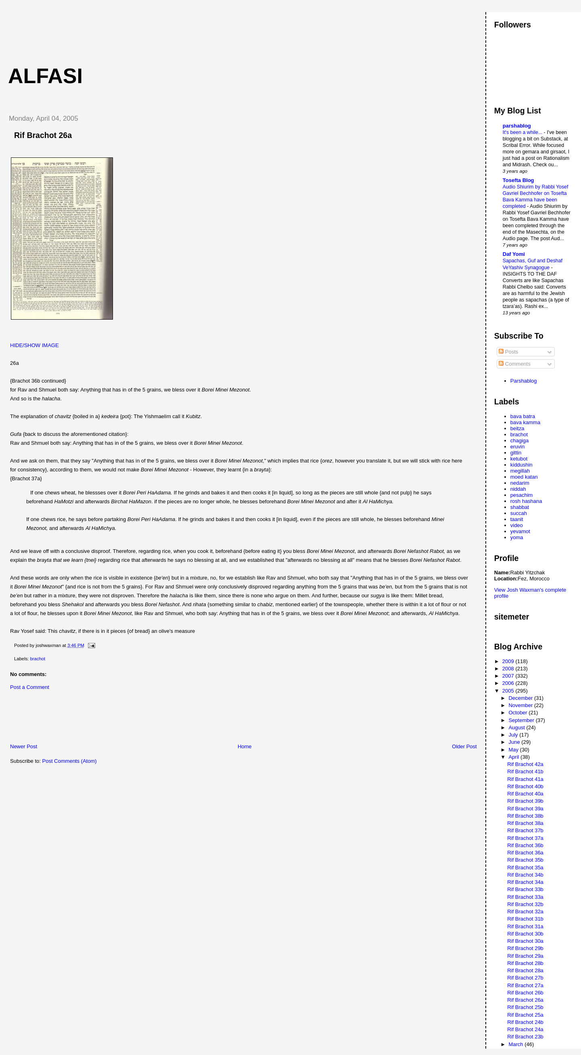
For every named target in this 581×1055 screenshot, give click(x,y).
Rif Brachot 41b (525, 771)
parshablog (517, 126)
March (516, 1044)
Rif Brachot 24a (525, 1029)
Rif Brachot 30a (525, 941)
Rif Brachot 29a (525, 956)
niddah (518, 489)
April (514, 757)
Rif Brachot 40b (525, 786)
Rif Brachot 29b (525, 948)
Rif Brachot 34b (525, 875)
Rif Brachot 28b (525, 963)
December (521, 698)
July (513, 735)
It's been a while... (523, 132)
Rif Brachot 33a (525, 897)
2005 (509, 691)
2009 (509, 661)
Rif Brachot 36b (525, 845)
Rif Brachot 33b (525, 889)
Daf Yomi (514, 254)
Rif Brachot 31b (525, 919)
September (521, 720)
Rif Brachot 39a (525, 809)
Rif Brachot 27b (525, 978)
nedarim (519, 483)
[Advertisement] (149, 30)
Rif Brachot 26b (525, 993)
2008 (509, 669)
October (518, 713)
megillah (520, 471)
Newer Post (23, 746)
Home (245, 746)
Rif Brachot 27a (525, 985)
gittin (515, 453)
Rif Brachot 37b (525, 830)
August (517, 727)
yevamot (520, 531)
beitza (517, 428)
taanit (516, 519)
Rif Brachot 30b (525, 934)
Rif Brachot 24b (525, 1022)
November (521, 705)
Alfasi (45, 76)
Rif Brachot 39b (525, 801)
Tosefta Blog (518, 180)
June (514, 742)
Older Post (464, 746)
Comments (514, 364)
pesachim (521, 495)
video (516, 525)
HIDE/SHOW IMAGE (34, 345)
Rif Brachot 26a (43, 135)
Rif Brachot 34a (525, 882)
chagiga (519, 440)
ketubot (519, 459)
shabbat (519, 507)
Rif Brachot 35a (525, 868)
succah (518, 513)
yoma (516, 537)
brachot (38, 658)
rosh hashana (526, 501)
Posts (508, 352)
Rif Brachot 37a (525, 838)
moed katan (524, 477)
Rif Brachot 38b (525, 816)
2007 (509, 676)
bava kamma (525, 422)
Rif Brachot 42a (525, 764)
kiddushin (521, 465)
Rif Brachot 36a (525, 853)
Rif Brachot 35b (525, 860)
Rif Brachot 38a (525, 823)
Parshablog (523, 381)
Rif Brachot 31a (525, 926)
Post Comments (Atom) (69, 761)
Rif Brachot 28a (525, 970)
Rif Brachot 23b (525, 1037)
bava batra (522, 416)
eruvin (517, 447)
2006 (509, 683)
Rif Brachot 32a (525, 911)
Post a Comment (29, 687)
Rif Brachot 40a (525, 794)
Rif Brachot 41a (525, 779)
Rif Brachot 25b (525, 1007)
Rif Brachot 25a (525, 1015)
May (514, 750)
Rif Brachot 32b (525, 904)
